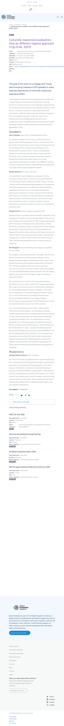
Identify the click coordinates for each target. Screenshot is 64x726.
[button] (58, 17)
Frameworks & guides (16, 650)
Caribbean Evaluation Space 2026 (22, 451)
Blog (29, 5)
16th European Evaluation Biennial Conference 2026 (29, 467)
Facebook (52, 699)
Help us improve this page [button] (21, 402)
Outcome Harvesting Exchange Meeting (25, 434)
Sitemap (11, 721)
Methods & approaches (16, 653)
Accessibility (12, 716)
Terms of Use (12, 723)
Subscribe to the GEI (17, 690)
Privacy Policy (13, 719)
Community (17, 24)
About (41, 5)
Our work (24, 5)
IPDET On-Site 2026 (17, 414)
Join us (29, 2)
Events (24, 24)
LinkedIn (51, 705)
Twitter (51, 696)
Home (10, 24)
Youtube (51, 702)
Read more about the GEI (18, 633)
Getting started (14, 646)
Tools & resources (15, 657)
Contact (35, 5)
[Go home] (17, 17)
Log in (35, 2)
